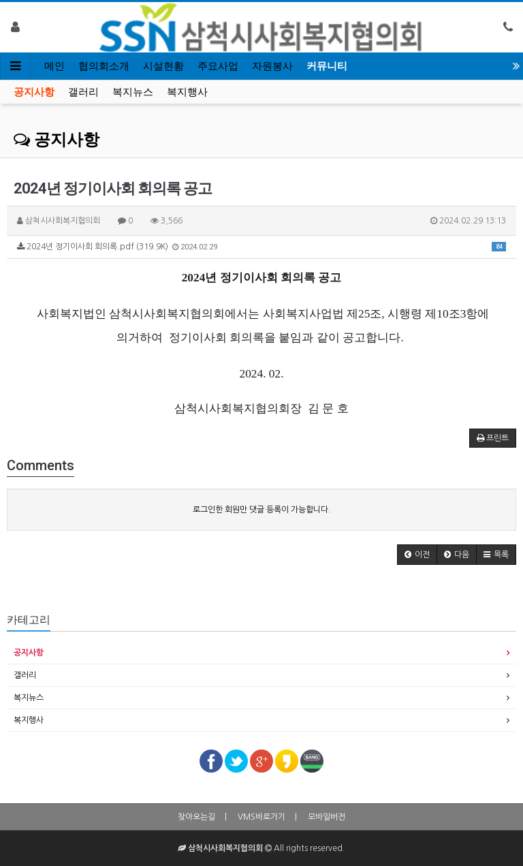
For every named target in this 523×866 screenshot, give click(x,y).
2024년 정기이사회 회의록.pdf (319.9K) (261, 246)
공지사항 (34, 92)
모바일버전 (326, 817)
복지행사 (187, 92)
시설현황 (163, 66)
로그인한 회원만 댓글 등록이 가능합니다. (262, 510)
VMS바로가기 (261, 817)
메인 (54, 66)
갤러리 (83, 92)
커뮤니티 (326, 66)
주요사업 (217, 66)
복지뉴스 (132, 92)
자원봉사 (272, 66)
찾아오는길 (196, 817)
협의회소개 (103, 66)
